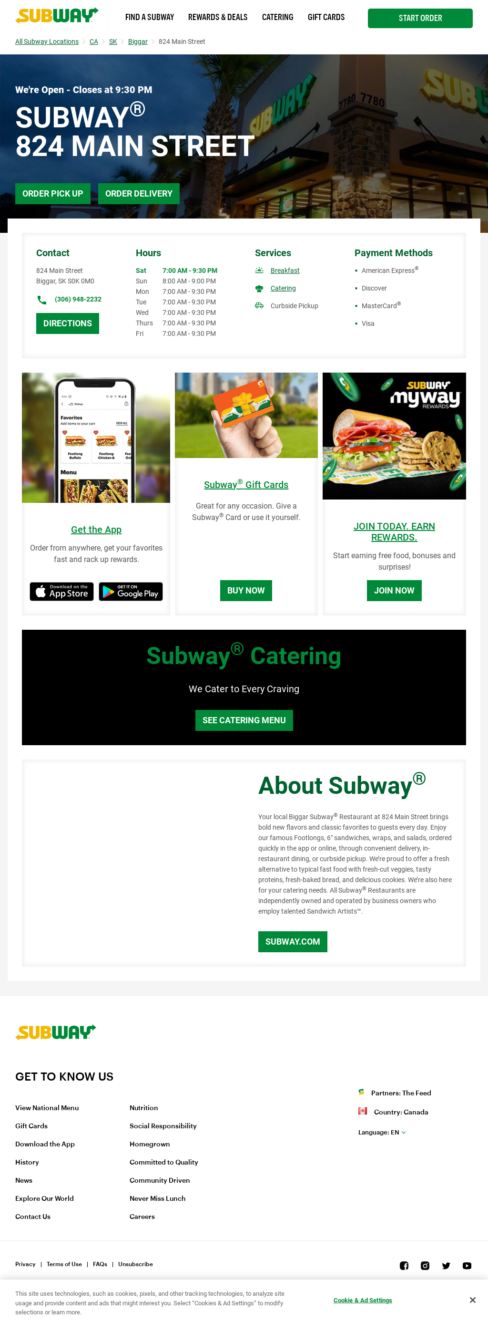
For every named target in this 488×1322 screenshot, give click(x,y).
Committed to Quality (164, 1162)
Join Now (394, 590)
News (23, 1180)
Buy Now (246, 590)
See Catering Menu (244, 720)
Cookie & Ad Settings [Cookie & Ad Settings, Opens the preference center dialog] (363, 1299)
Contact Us (33, 1217)
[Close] (472, 1300)
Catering (278, 17)
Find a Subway (149, 17)
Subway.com (292, 942)
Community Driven (160, 1180)
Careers (142, 1217)
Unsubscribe (135, 1264)
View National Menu (47, 1108)
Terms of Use (64, 1264)
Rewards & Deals (218, 17)
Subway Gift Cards (246, 484)
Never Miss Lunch (158, 1199)
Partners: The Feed (401, 1093)
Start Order (420, 18)
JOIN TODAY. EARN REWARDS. (394, 532)
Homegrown (150, 1144)
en (378, 1132)
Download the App (45, 1144)
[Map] (129, 863)
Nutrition (144, 1108)
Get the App (96, 529)
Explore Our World (44, 1199)
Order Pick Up (52, 193)
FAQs (100, 1264)
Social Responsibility (163, 1126)
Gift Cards (326, 17)
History (27, 1162)
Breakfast (285, 270)
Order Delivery (139, 193)
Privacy (25, 1264)
